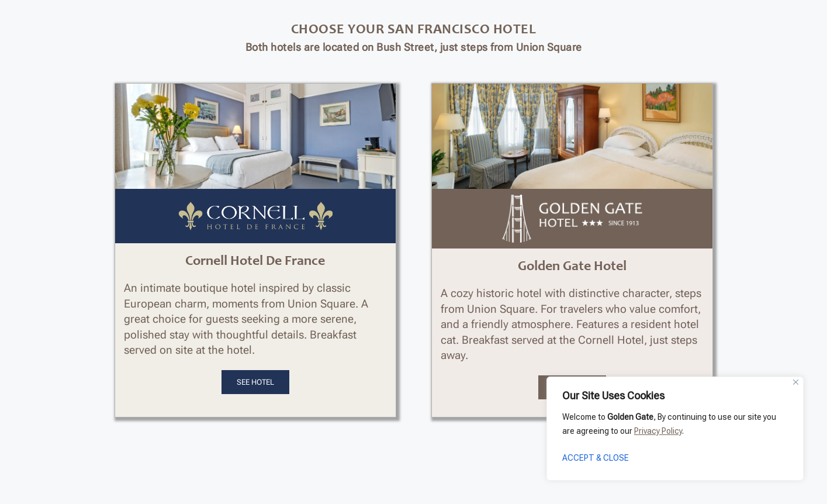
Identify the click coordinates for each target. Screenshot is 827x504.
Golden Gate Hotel (572, 267)
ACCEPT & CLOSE (595, 457)
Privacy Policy (658, 431)
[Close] (795, 382)
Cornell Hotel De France (255, 262)
